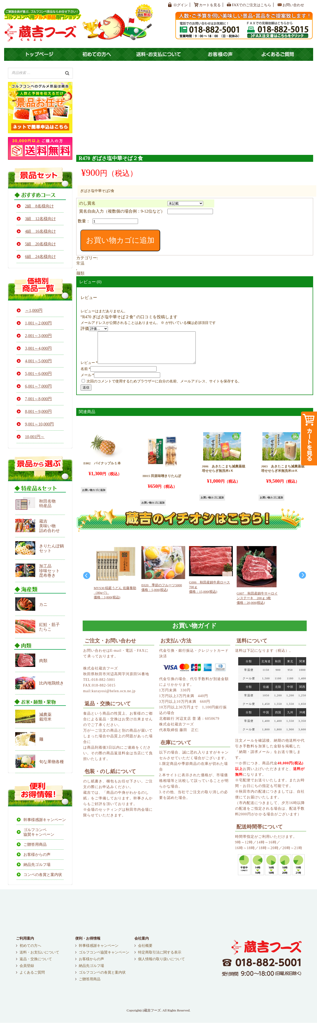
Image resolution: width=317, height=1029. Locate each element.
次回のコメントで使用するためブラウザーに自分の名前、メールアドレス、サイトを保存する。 (164, 387)
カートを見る (210, 5)
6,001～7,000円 (38, 386)
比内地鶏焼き (51, 683)
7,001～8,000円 (38, 399)
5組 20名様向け (40, 244)
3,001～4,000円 (38, 348)
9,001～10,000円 (39, 424)
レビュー (89, 369)
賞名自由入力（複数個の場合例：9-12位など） (122, 211)
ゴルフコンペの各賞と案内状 (102, 979)
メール (87, 381)
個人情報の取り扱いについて (161, 965)
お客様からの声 (36, 854)
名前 (86, 375)
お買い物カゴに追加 (120, 240)
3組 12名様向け (40, 218)
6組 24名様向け (40, 256)
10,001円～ (35, 436)
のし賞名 (87, 203)
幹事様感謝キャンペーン (43, 820)
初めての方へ (30, 952)
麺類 (80, 273)
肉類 (43, 660)
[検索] (67, 72)
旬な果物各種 (51, 761)
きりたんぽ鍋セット (51, 548)
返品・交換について (36, 965)
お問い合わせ (293, 5)
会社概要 (145, 952)
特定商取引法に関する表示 (159, 958)
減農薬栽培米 (45, 716)
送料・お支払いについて (39, 958)
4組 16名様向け (40, 231)
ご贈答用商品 (35, 844)
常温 (80, 263)
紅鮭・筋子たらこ (49, 626)
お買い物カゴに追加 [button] (93, 496)
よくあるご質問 (32, 979)
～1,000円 (33, 310)
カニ (43, 604)
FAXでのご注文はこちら (251, 5)
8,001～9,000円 (38, 411)
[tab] (194, 282)
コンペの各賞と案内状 (42, 875)
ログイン (180, 5)
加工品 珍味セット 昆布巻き (49, 571)
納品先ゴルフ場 (36, 865)
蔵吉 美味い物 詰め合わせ (49, 526)
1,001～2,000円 (38, 323)
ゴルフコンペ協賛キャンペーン (38, 832)
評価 (85, 328)
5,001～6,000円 (38, 373)
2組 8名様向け (39, 206)
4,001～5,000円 (38, 361)
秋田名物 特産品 (47, 503)
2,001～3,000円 (38, 335)
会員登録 (27, 972)
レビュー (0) (90, 282)
